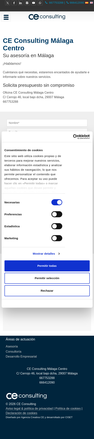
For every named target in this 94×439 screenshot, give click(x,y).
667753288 (55, 2)
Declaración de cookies (21, 413)
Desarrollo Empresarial (21, 356)
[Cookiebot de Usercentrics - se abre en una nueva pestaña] (73, 136)
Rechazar (47, 290)
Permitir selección (47, 278)
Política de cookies (68, 408)
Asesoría (12, 346)
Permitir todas (47, 265)
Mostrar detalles (44, 253)
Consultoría (13, 351)
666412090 (77, 2)
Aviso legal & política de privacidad (29, 408)
